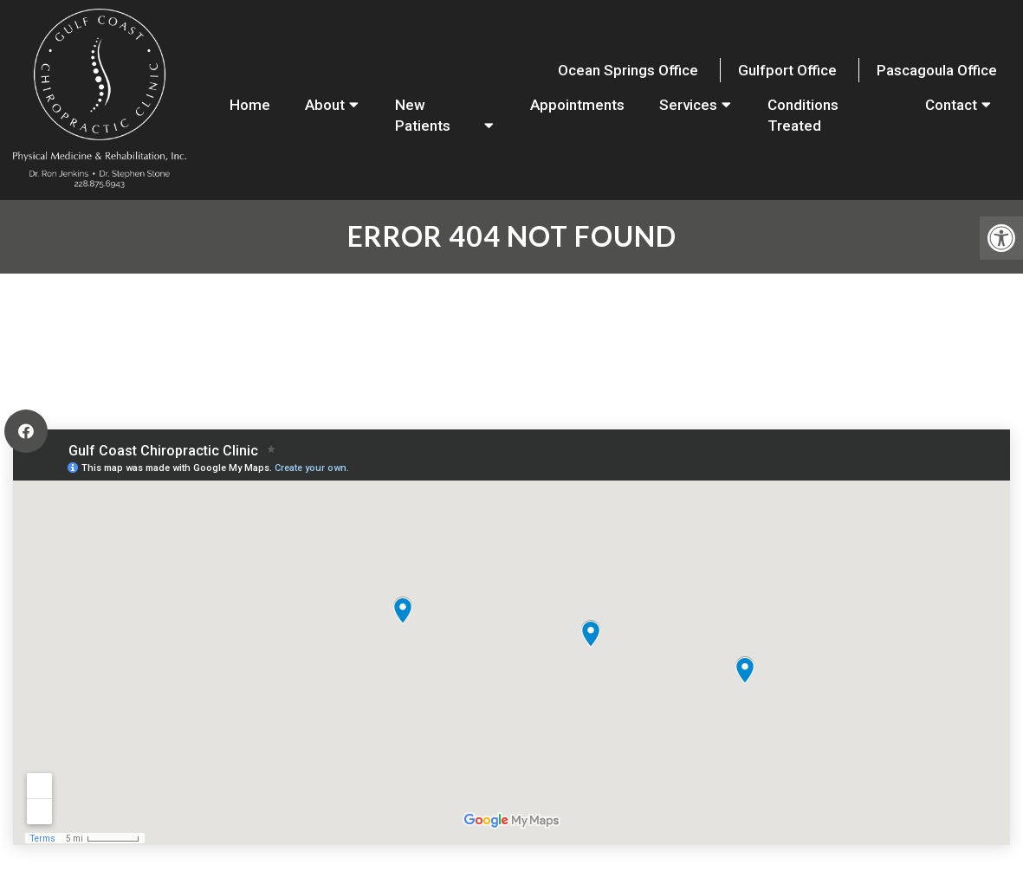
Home (250, 104)
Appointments (577, 104)
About (325, 104)
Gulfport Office (787, 70)
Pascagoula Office (937, 70)
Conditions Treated (802, 115)
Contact (951, 104)
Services (688, 104)
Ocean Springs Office (628, 70)
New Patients (422, 115)
